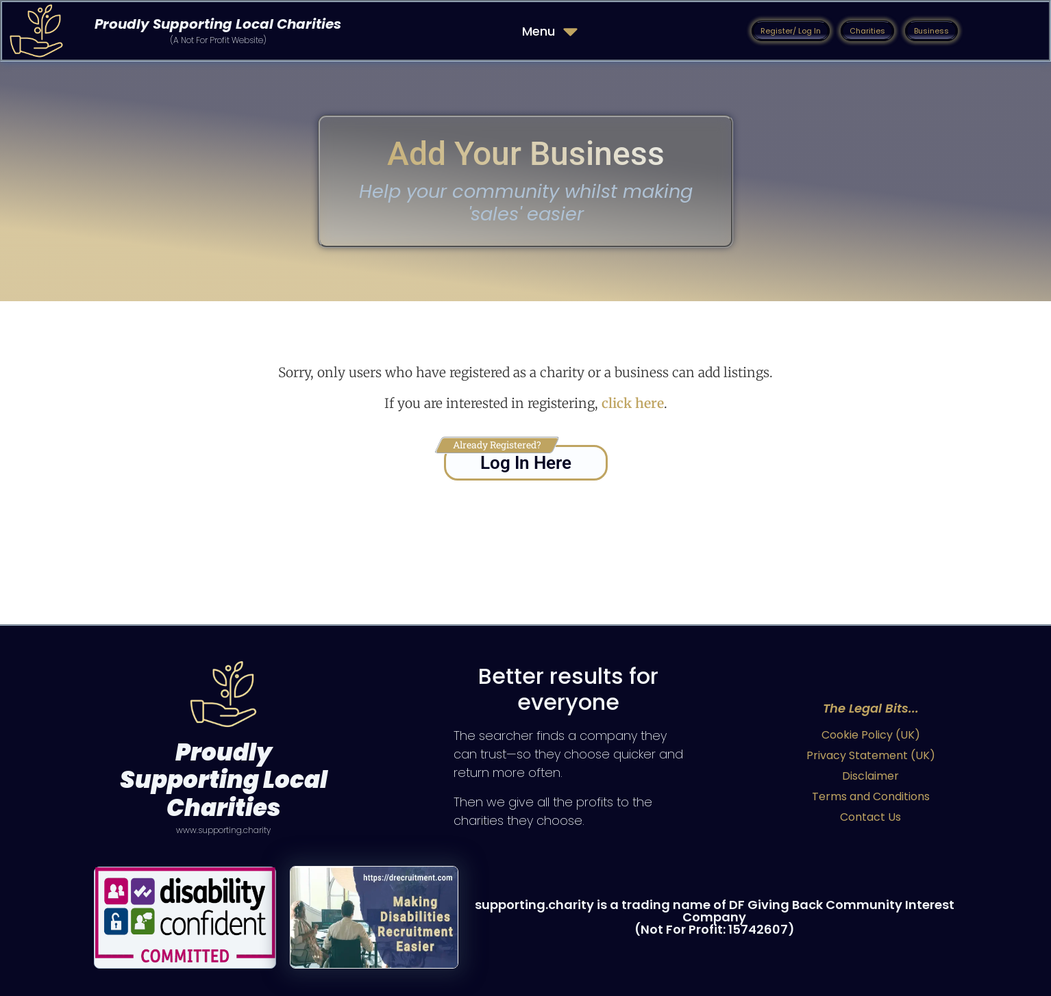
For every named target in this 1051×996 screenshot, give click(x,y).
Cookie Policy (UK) (870, 735)
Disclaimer (870, 776)
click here (633, 403)
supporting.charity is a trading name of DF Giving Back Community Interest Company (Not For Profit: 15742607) (714, 917)
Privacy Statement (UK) (870, 755)
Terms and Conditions (871, 796)
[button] (791, 31)
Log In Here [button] (526, 462)
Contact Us (870, 817)
